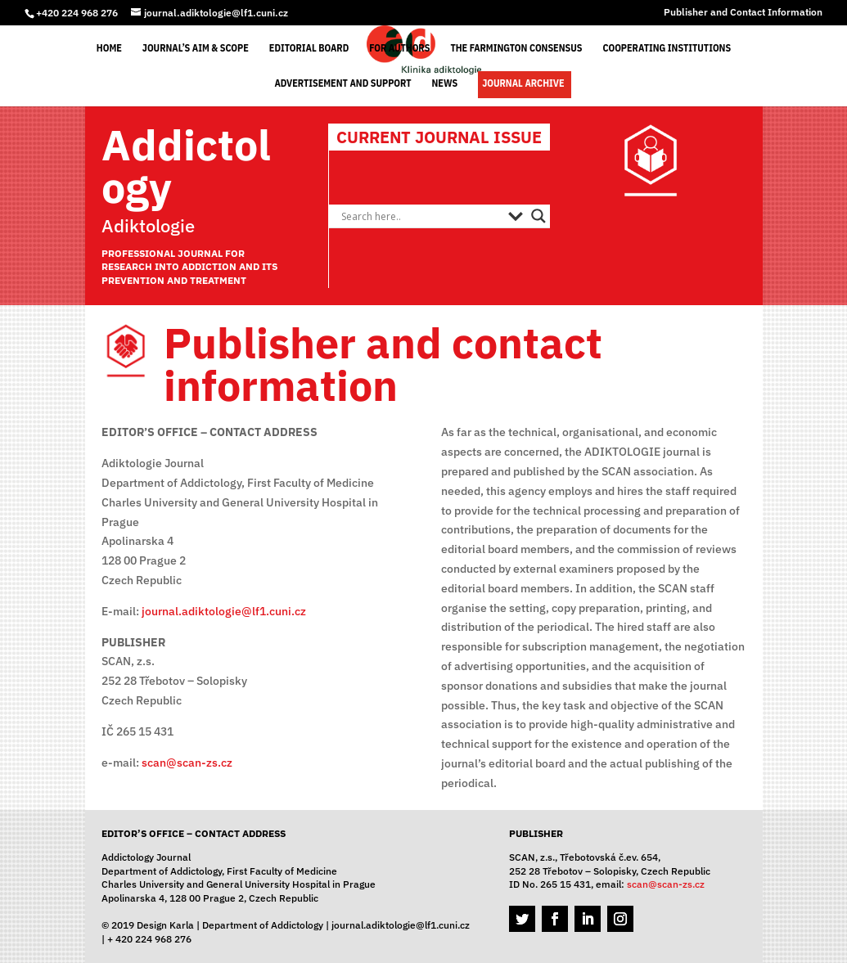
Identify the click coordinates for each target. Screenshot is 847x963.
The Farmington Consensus (516, 48)
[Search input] (420, 216)
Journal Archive (523, 83)
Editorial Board (309, 48)
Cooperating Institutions (666, 48)
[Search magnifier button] (538, 216)
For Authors (399, 48)
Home (109, 48)
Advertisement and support (342, 83)
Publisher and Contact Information (743, 12)
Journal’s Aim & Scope (195, 48)
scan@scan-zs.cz (187, 762)
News (444, 83)
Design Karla (165, 925)
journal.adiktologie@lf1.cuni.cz (224, 611)
